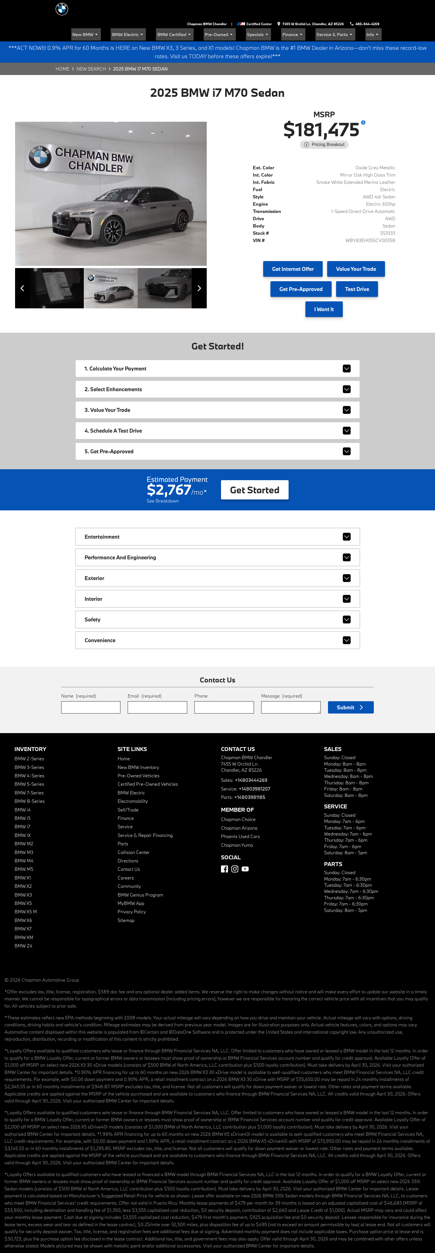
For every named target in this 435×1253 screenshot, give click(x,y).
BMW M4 (24, 842)
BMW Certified (204, 15)
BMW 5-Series (29, 765)
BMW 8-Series (30, 782)
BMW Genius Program (140, 876)
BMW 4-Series (29, 757)
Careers (126, 859)
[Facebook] (224, 850)
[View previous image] (25, 269)
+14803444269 (251, 761)
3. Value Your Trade (218, 391)
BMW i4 (23, 791)
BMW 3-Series (29, 748)
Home (62, 50)
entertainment (218, 518)
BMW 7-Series (29, 774)
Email (144, 677)
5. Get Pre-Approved (218, 433)
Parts (123, 825)
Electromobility (133, 782)
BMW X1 (23, 859)
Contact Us (129, 850)
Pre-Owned (243, 15)
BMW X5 (23, 884)
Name (78, 677)
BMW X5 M (26, 893)
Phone (201, 677)
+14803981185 (249, 778)
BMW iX (23, 816)
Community (129, 867)
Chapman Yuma (237, 826)
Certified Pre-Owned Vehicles (148, 765)
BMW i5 (22, 799)
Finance (306, 15)
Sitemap (126, 901)
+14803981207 (254, 770)
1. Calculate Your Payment (218, 350)
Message (281, 677)
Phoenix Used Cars (240, 817)
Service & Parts (343, 15)
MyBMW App (131, 884)
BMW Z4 (23, 927)
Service (125, 808)
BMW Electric (163, 15)
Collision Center (134, 833)
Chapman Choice (238, 800)
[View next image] (196, 269)
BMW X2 (23, 867)
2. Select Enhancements (218, 370)
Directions (128, 842)
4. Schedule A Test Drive (218, 412)
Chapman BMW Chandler (209, 5)
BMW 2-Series (29, 740)
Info (375, 15)
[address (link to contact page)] (312, 5)
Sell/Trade (128, 791)
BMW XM (24, 918)
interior (218, 580)
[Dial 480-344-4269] (365, 5)
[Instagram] (234, 850)
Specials (277, 15)
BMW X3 (23, 876)
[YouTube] (245, 850)
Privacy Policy (132, 893)
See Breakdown (163, 482)
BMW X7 (23, 910)
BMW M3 (24, 833)
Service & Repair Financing (145, 816)
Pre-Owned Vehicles (139, 757)
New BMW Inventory (138, 748)
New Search (91, 50)
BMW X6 (23, 901)
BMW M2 (24, 825)
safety (218, 601)
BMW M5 (24, 850)
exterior (218, 559)
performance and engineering (218, 539)
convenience (218, 621)
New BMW (127, 15)
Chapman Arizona (239, 809)
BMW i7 (22, 808)
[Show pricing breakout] (363, 104)
